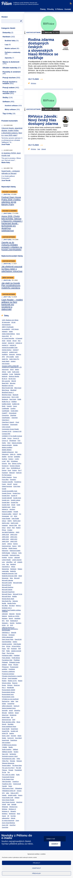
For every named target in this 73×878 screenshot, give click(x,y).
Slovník (4, 724)
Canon (15, 406)
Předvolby (36, 873)
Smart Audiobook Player (9, 726)
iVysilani (9, 530)
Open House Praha (7, 639)
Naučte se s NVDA (13, 616)
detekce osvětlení (7, 447)
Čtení (8, 443)
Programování (14, 667)
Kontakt (68, 9)
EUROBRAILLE (15, 468)
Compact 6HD (6, 433)
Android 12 (19, 343)
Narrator (18, 614)
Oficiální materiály (12, 68)
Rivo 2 (4, 687)
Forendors (13, 479)
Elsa (9, 463)
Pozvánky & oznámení (12, 72)
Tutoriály (4, 786)
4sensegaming (6, 324)
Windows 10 (12, 809)
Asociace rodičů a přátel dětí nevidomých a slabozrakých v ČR (12, 366)
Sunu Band (18, 738)
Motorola (15, 601)
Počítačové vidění (7, 655)
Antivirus (18, 354)
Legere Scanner (17, 560)
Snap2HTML (5, 731)
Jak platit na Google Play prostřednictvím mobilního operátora (10, 285)
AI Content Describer (8, 338)
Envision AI (5, 466)
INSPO (10, 521)
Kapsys (14, 546)
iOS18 (9, 527)
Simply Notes (6, 717)
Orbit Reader (17, 644)
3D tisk (13, 322)
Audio (9, 372)
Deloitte (15, 445)
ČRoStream (12, 440)
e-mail (4, 461)
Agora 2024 (5, 336)
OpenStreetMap (6, 641)
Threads (10, 770)
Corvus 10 (16, 438)
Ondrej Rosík (65, 125)
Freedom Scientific (7, 482)
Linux (3, 564)
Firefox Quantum (7, 477)
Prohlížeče (12, 669)
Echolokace (14, 461)
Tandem (16, 752)
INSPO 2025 (14, 523)
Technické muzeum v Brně (9, 756)
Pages (4, 648)
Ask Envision (6, 363)
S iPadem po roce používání (10, 699)
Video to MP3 (14, 793)
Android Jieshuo (6, 350)
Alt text (14, 340)
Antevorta (12, 354)
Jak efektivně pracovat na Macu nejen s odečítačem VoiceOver (11, 268)
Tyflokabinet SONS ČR (8, 790)
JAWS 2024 (5, 541)
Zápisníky (9, 58)
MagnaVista (5, 569)
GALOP (9, 484)
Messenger (5, 578)
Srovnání (13, 735)
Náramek (12, 614)
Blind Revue (5, 390)
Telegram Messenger (8, 763)
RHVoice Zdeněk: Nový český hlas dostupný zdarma (43, 120)
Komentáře (5, 555)
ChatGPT (4, 413)
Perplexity (14, 648)
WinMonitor (12, 813)
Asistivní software (13, 105)
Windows (4, 809)
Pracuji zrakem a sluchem (9, 92)
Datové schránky (7, 445)
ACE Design (15, 329)
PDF (8, 648)
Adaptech (5, 331)
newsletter (17, 618)
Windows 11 (5, 811)
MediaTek (13, 571)
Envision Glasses (15, 466)
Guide (18, 505)
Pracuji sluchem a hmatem (10, 82)
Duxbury (10, 459)
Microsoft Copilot (7, 582)
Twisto (10, 786)
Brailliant (14, 401)
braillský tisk (15, 404)
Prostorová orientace (8, 674)
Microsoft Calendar (7, 580)
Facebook (5, 472)
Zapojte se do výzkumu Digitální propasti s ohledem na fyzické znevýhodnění (11, 246)
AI (10, 336)
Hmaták (15, 511)
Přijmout (36, 863)
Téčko (18, 758)
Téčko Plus (5, 761)
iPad (13, 527)
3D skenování (6, 322)
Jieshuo (9, 543)
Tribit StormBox (6, 781)
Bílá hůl (13, 381)
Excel (9, 470)
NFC (3, 620)
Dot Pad (10, 456)
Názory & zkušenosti (11, 63)
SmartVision (14, 729)
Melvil (20, 576)
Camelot (9, 406)
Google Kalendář (7, 498)
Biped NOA (5, 383)
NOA (7, 620)
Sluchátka (10, 724)
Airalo (3, 340)
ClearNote (13, 415)
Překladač (5, 662)
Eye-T (20, 470)
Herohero (12, 509)
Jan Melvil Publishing (8, 532)
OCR (11, 625)
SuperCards (5, 740)
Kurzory (10, 557)
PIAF (3, 651)
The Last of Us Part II (8, 768)
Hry (20, 514)
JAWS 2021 (13, 537)
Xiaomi (4, 816)
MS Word (12, 605)
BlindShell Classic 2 (8, 392)
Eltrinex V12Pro (16, 463)
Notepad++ (5, 623)
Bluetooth (15, 394)
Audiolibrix (5, 374)
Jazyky (4, 543)
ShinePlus (17, 710)
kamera (15, 543)
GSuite (13, 505)
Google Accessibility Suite (9, 491)
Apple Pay (5, 359)
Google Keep (17, 498)
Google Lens (5, 500)
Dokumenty (5, 454)
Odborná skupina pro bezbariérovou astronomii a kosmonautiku (10, 629)
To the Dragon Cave (8, 779)
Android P (16, 350)
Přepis (10, 664)
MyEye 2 (18, 605)
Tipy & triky (9, 114)
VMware (17, 797)
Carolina (12, 408)
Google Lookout (15, 500)
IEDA (15, 516)
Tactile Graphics (6, 749)
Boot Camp (13, 399)
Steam (19, 735)
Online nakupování (7, 637)
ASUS (12, 369)
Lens (3, 562)
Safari (12, 701)
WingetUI (13, 811)
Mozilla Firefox (11, 603)
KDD (19, 546)
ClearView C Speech (8, 422)
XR (8, 816)
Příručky (50, 9)
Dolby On (12, 454)
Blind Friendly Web (7, 388)
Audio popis (15, 372)
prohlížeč (4, 669)
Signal (17, 713)
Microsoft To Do (17, 594)
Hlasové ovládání (7, 511)
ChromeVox (5, 415)
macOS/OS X (6, 566)
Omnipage (11, 635)
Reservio (14, 683)
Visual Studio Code (7, 797)
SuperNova (13, 740)
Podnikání (17, 655)
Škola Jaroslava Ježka (8, 722)
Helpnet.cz (5, 509)
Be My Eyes (12, 378)
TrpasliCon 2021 (7, 784)
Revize (4, 685)
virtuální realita (12, 795)
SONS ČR (5, 733)
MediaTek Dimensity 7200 (9, 573)
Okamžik (13, 632)
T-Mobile (4, 747)
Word (18, 813)
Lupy (8, 44)
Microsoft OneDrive (7, 587)
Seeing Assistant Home (9, 708)
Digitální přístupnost (8, 452)
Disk (16, 452)
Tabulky (10, 747)
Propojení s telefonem (8, 671)
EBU (8, 461)
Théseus (4, 770)
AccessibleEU (6, 329)
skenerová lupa (6, 719)
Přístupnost (5, 667)
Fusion (4, 484)
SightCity (11, 713)
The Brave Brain (17, 765)
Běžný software (12, 109)
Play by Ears (10, 653)
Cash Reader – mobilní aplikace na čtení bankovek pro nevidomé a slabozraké (12, 304)
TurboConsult (17, 784)
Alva (19, 340)
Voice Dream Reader (8, 800)
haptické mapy (6, 507)
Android (4, 343)
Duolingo (4, 459)
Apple (17, 356)
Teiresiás (12, 761)
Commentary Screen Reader (10, 429)
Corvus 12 (5, 440)
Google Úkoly (6, 505)
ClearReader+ (6, 417)
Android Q (5, 352)
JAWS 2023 (13, 539)
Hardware (9, 37)
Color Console (6, 427)
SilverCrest (5, 715)
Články (43, 9)
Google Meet (6, 502)
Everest (4, 470)
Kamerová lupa (6, 546)
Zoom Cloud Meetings (8, 823)
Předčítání (17, 660)
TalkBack (15, 749)
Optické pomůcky (7, 644)
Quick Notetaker (12, 678)
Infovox (4, 521)
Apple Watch (5, 361)
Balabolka (17, 374)
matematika (5, 571)
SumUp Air (10, 738)
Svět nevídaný (6, 742)
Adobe (11, 331)
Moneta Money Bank (8, 599)
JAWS (17, 532)
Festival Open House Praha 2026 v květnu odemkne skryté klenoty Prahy (11, 201)
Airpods (9, 340)
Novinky (12, 623)
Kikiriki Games (13, 548)
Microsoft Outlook (7, 589)
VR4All (4, 804)
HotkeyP (15, 514)
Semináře (5, 710)
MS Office (5, 605)
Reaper (20, 680)
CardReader (5, 408)
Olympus (4, 635)
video (7, 793)
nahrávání (5, 614)
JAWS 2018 (5, 534)
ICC (11, 516)
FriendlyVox (17, 482)
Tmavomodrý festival (8, 777)
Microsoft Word (6, 596)
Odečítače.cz (6, 632)
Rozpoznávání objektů (8, 690)
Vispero (20, 795)
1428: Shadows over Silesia (10, 320)
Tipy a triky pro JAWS (8, 774)
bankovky (5, 376)
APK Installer (10, 356)
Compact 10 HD (6, 431)
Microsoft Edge (17, 582)
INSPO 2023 (17, 521)
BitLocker (12, 383)
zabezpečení (5, 818)
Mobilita (14, 596)
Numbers (18, 623)
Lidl (15, 562)
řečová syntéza (6, 683)
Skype (18, 722)
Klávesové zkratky (15, 550)
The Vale (18, 768)
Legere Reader (6, 560)
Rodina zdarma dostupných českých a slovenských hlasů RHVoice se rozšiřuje (43, 49)
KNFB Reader (6, 553)
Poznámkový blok (7, 660)
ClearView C (5, 420)
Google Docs (16, 493)
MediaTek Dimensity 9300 (9, 576)
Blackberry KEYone (7, 385)
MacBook (13, 564)
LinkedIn (19, 562)
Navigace (4, 618)
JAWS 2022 (5, 539)
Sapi (16, 701)
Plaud (3, 653)
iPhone (4, 530)
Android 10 (11, 343)
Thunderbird (18, 770)
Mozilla (4, 603)
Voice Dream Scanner (8, 802)
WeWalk (13, 804)
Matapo (20, 569)
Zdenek (13, 818)
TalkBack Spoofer (7, 752)
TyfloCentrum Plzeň (7, 788)
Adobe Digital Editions (8, 334)
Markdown (13, 569)
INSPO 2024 (5, 523)
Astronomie (5, 369)
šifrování (4, 713)
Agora (18, 334)
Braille (19, 399)
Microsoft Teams (7, 594)
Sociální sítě (14, 731)
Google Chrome (6, 493)
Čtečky (4, 443)
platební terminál (16, 651)
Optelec (15, 641)
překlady (4, 664)
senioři (11, 710)
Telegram (19, 761)
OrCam (8, 646)
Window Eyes (13, 807)
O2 (8, 625)
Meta (11, 578)
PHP (19, 648)
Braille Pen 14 (6, 401)
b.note (11, 374)
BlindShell (13, 390)
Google (4, 488)
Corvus (9, 438)
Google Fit (14, 495)
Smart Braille (6, 729)
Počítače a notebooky (12, 53)
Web (8, 804)
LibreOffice (9, 562)
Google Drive (6, 495)
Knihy (20, 553)
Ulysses (19, 790)
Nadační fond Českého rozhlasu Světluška (11, 610)
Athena (4, 372)
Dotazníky (8, 33)
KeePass (4, 548)
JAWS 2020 (5, 537)
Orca (3, 646)
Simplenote (13, 715)
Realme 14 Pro (12, 680)
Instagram (5, 525)
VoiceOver (19, 802)
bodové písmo (6, 397)
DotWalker (17, 456)
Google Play (14, 502)
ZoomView (5, 827)
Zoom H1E (5, 825)
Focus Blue (5, 479)
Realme (4, 680)
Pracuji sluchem (11, 78)
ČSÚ (19, 440)
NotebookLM (14, 620)
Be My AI (4, 378)
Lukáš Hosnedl (66, 48)
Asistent (13, 361)
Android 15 (13, 345)
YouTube (13, 816)
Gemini (15, 484)
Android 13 (5, 345)
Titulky (18, 774)
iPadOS (18, 527)
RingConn (17, 685)
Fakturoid (12, 472)
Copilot (4, 438)
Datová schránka (17, 443)
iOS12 (4, 527)
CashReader (5, 411)
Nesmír (11, 618)
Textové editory (6, 765)
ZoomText (12, 825)
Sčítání (4, 703)
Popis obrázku (6, 658)
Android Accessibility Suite (9, 347)
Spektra (11, 733)
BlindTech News (6, 394)
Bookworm (5, 399)
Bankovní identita (14, 376)
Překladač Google (14, 662)
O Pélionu (59, 9)
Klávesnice (5, 550)
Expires (14, 470)
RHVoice (9, 685)
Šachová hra (5, 701)
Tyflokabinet (18, 788)
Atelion (17, 369)
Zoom (17, 820)
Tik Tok (4, 772)
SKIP (13, 719)
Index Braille (15, 518)
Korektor (4, 557)
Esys (8, 468)
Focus (15, 477)
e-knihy (17, 459)
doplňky (4, 456)
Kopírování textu (14, 555)
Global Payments (7, 486)
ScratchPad (10, 703)
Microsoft (16, 578)
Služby (8, 97)
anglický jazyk (13, 352)
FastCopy (19, 472)
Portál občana (16, 658)
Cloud (17, 422)
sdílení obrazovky (7, 706)
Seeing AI (16, 706)
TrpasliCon (15, 781)
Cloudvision (5, 424)
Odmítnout (36, 868)
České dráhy (14, 411)
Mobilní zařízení (12, 48)
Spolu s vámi (6, 735)
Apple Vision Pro (14, 359)
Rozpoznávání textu (8, 694)
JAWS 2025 (13, 541)
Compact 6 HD (17, 431)
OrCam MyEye (16, 646)
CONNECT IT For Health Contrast (12, 436)
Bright (3, 406)
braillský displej (6, 404)
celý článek (33, 79)
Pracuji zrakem (11, 88)
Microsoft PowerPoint (8, 592)
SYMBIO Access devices (9, 745)
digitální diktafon (7, 450)
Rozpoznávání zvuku (8, 696)
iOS (19, 525)
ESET (3, 468)
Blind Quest (17, 388)
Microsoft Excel (6, 585)
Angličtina (5, 354)
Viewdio (4, 795)
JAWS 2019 (13, 534)
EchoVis (4, 463)
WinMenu (5, 813)
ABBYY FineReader (8, 327)
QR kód (4, 678)
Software (8, 102)
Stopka (4, 738)
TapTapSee (12, 754)
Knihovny (14, 553)
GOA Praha (16, 486)
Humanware (5, 516)
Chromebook (12, 413)
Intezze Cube (13, 525)
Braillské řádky (12, 40)
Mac (7, 564)
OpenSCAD (18, 639)
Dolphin (19, 454)
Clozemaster (14, 424)
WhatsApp (5, 807)
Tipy (8, 772)
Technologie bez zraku (8, 758)
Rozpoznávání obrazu (8, 692)
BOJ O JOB (15, 397)
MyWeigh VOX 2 (7, 608)
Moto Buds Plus (6, 601)
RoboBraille (10, 687)
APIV (3, 356)
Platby (8, 651)
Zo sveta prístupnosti (8, 820)
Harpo (13, 507)
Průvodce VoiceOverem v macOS (12, 676)
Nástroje (4, 616)
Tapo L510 (5, 754)
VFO (3, 793)
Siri (12, 717)
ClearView (15, 417)
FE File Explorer (6, 475)
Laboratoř (17, 557)
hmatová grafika (6, 514)
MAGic (13, 566)
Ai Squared (19, 338)
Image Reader (6, 518)
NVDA (4, 625)
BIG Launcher (6, 381)
